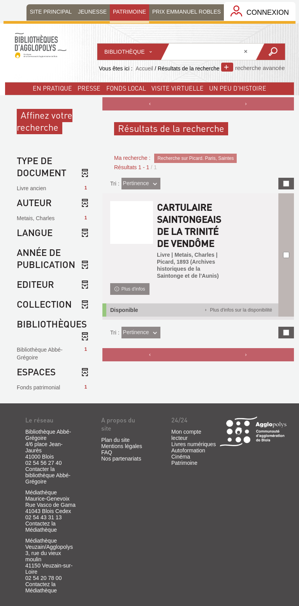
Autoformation (188, 450)
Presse (88, 88)
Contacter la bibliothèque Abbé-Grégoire (47, 475)
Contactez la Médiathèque (41, 526)
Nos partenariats (121, 458)
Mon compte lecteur (186, 435)
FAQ (106, 452)
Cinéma (180, 457)
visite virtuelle (177, 88)
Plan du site (115, 440)
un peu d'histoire (237, 88)
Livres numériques (193, 444)
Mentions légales (121, 446)
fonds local (126, 88)
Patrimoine (184, 463)
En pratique (52, 88)
